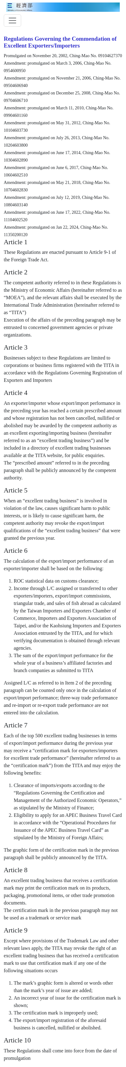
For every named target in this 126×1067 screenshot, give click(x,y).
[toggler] (12, 20)
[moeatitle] (63, 6)
